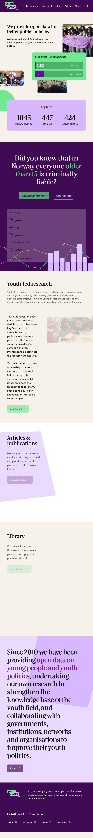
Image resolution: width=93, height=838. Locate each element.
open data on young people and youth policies (42, 669)
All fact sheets (63, 197)
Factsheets (47, 6)
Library (58, 6)
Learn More (18, 411)
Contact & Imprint (15, 814)
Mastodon (64, 822)
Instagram (29, 822)
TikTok (12, 822)
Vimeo (47, 822)
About (78, 6)
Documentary (33, 6)
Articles (68, 6)
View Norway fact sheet (34, 197)
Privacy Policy (36, 814)
